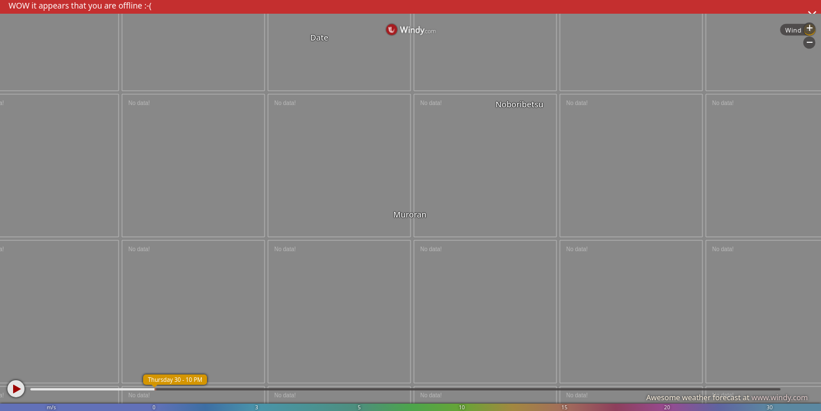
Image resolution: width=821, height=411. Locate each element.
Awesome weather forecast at (727, 397)
